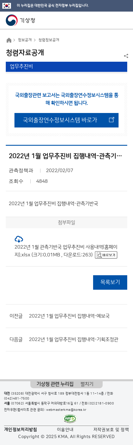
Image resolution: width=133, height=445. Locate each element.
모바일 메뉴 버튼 (124, 20)
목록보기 (110, 282)
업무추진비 (21, 67)
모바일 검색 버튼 (114, 20)
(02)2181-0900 (101, 403)
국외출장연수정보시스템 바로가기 (60, 122)
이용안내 (65, 429)
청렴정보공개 (48, 40)
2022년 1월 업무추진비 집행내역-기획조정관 (73, 339)
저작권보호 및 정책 (111, 429)
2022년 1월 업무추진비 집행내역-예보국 (69, 316)
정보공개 (25, 40)
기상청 (20, 20)
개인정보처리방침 (20, 429)
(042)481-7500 (16, 398)
